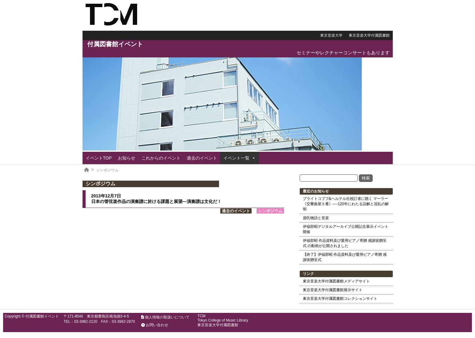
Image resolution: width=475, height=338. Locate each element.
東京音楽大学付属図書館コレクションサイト (340, 298)
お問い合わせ (154, 325)
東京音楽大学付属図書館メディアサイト (336, 281)
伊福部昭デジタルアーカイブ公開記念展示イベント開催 (345, 229)
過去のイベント (202, 157)
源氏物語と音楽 (316, 218)
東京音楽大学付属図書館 (369, 35)
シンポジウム (107, 170)
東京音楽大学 (331, 35)
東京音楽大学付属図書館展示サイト (332, 290)
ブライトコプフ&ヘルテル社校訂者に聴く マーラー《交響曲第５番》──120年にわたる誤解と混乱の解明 (346, 203)
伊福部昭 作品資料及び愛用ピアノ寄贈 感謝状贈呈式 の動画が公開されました (345, 243)
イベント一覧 (236, 157)
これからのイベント (161, 157)
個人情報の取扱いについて (165, 317)
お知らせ (126, 157)
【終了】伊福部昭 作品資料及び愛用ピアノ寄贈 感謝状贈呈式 (345, 257)
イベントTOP (99, 157)
